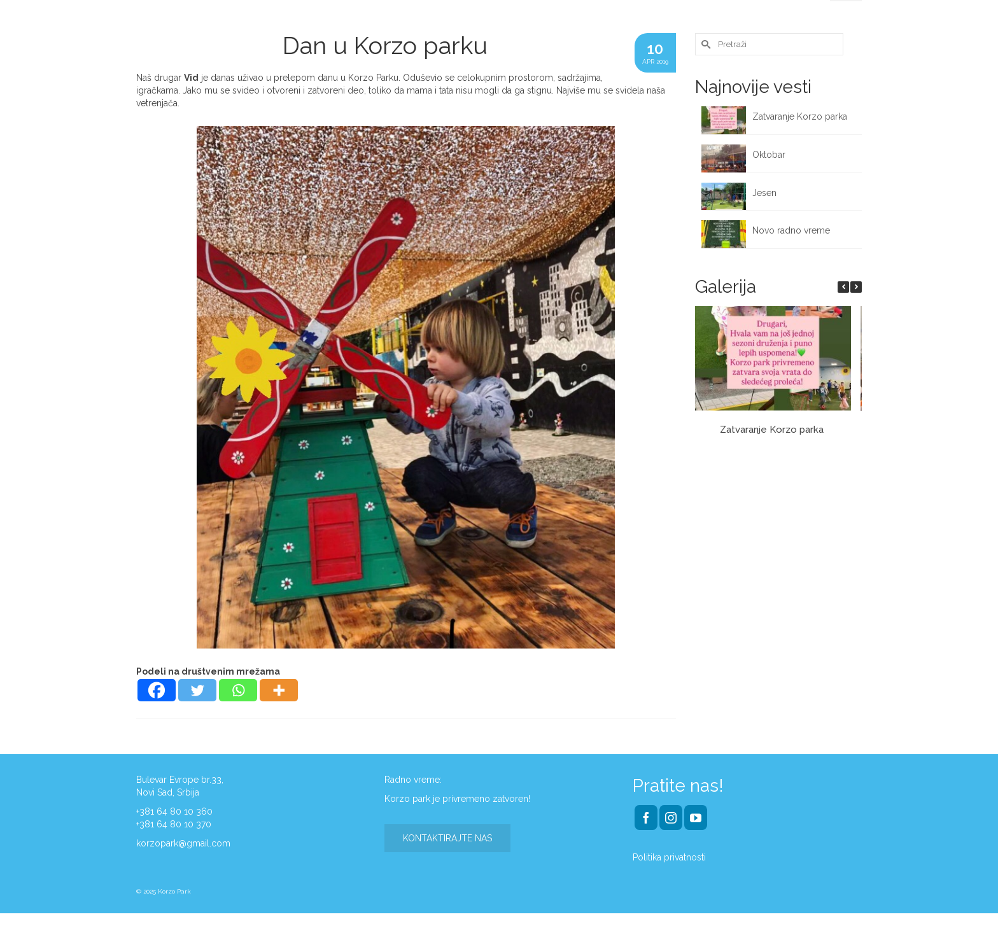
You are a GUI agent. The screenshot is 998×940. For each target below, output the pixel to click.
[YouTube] (695, 817)
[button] (856, 287)
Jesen (764, 193)
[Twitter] (197, 690)
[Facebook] (156, 690)
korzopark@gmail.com (183, 843)
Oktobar (768, 155)
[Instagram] (670, 817)
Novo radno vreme (791, 230)
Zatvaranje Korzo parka (801, 116)
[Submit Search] (704, 44)
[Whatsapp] (238, 690)
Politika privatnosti (669, 857)
